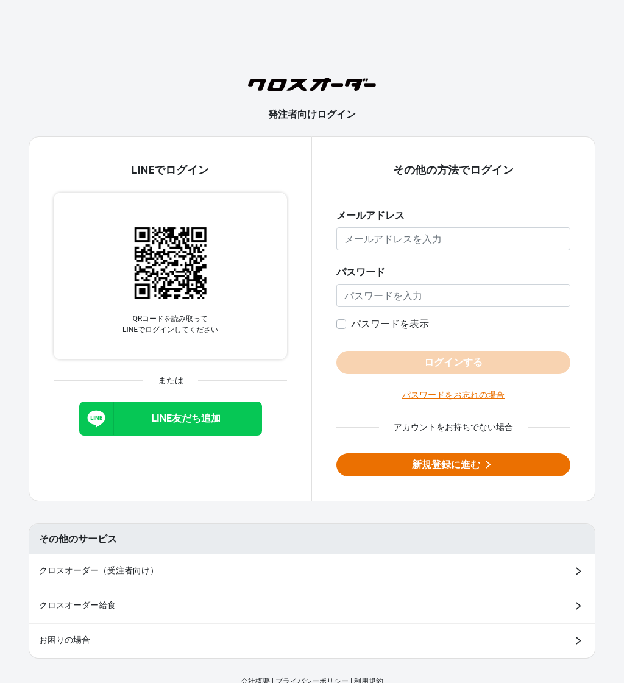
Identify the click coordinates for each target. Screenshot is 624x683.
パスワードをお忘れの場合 (453, 395)
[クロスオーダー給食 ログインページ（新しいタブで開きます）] (312, 606)
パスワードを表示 (390, 324)
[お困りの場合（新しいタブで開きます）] (312, 640)
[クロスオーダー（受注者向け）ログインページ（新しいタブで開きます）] (312, 571)
